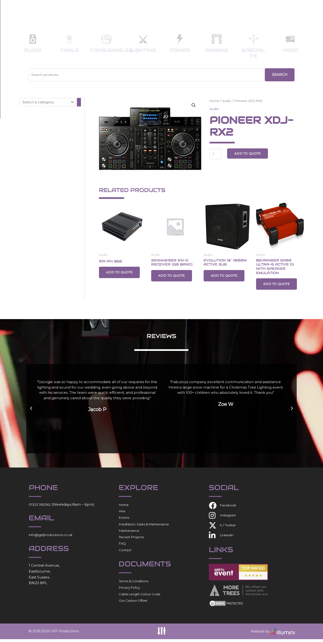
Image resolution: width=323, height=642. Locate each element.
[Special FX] (253, 39)
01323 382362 (41, 507)
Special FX (253, 53)
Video (290, 50)
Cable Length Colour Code (139, 597)
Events (140, 11)
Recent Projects (235, 11)
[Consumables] (106, 39)
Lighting (143, 50)
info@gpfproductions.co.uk (53, 537)
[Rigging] (216, 39)
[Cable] (69, 39)
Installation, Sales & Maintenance (144, 527)
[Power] (180, 39)
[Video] (290, 39)
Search (279, 74)
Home (98, 11)
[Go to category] (79, 102)
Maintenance (129, 533)
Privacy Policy (129, 590)
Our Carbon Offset (133, 603)
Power (180, 50)
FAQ (268, 11)
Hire (118, 11)
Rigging (217, 50)
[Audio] (32, 39)
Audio (32, 50)
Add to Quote (250, 153)
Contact (292, 11)
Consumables (111, 50)
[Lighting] (143, 39)
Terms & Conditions (133, 584)
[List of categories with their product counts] (47, 102)
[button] (193, 105)
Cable (69, 50)
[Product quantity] (216, 154)
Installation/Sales (182, 11)
